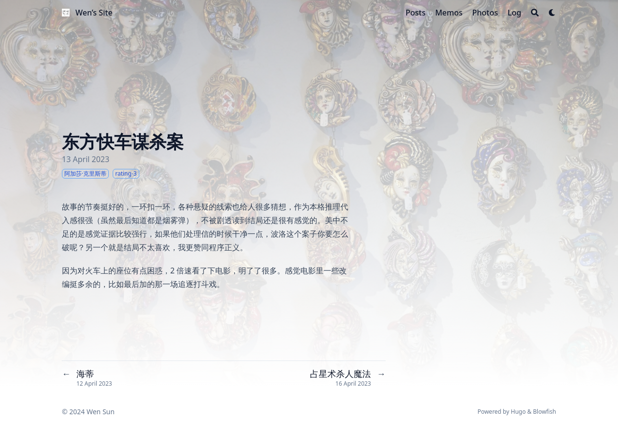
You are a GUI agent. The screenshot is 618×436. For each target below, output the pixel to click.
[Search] (535, 12)
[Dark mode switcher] (552, 12)
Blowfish (544, 411)
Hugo (518, 411)
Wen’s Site (94, 12)
